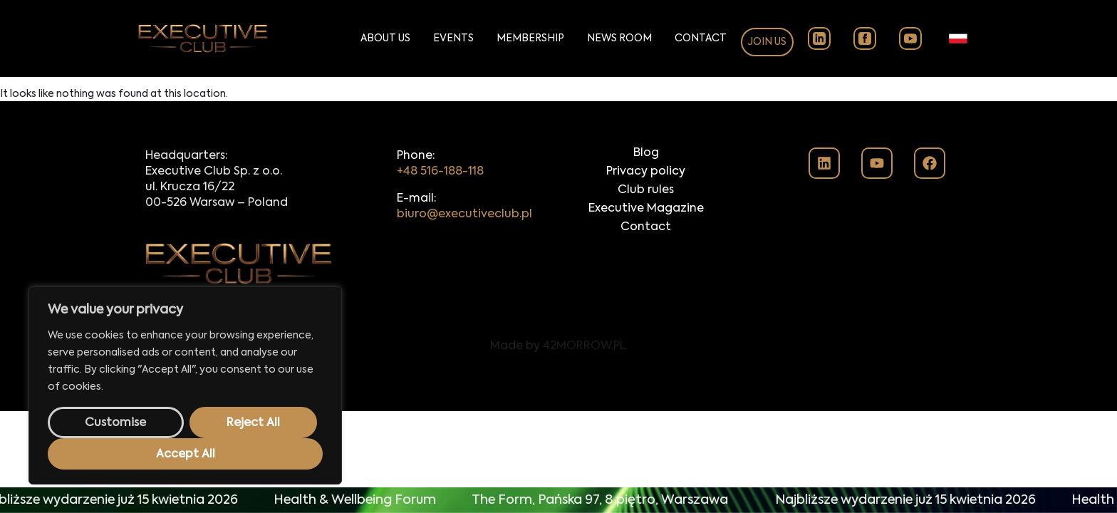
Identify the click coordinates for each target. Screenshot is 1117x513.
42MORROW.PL (585, 346)
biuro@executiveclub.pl (464, 214)
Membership (530, 38)
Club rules (646, 190)
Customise (115, 423)
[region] (185, 385)
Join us (767, 42)
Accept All (185, 454)
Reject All (253, 423)
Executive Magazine (646, 208)
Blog (646, 153)
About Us (385, 38)
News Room (619, 38)
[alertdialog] (558, 500)
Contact (701, 38)
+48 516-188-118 (440, 171)
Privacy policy (645, 171)
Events (453, 38)
